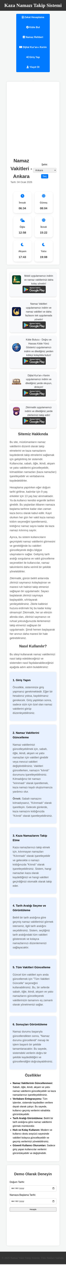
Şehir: (45, 164)
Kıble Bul (33, 27)
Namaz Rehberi (33, 37)
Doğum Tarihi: (17, 1182)
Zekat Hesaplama (33, 17)
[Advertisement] (33, 119)
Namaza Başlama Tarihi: (23, 1195)
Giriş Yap (33, 57)
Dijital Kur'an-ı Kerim (33, 47)
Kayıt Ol (33, 67)
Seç (45, 176)
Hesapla (33, 1210)
